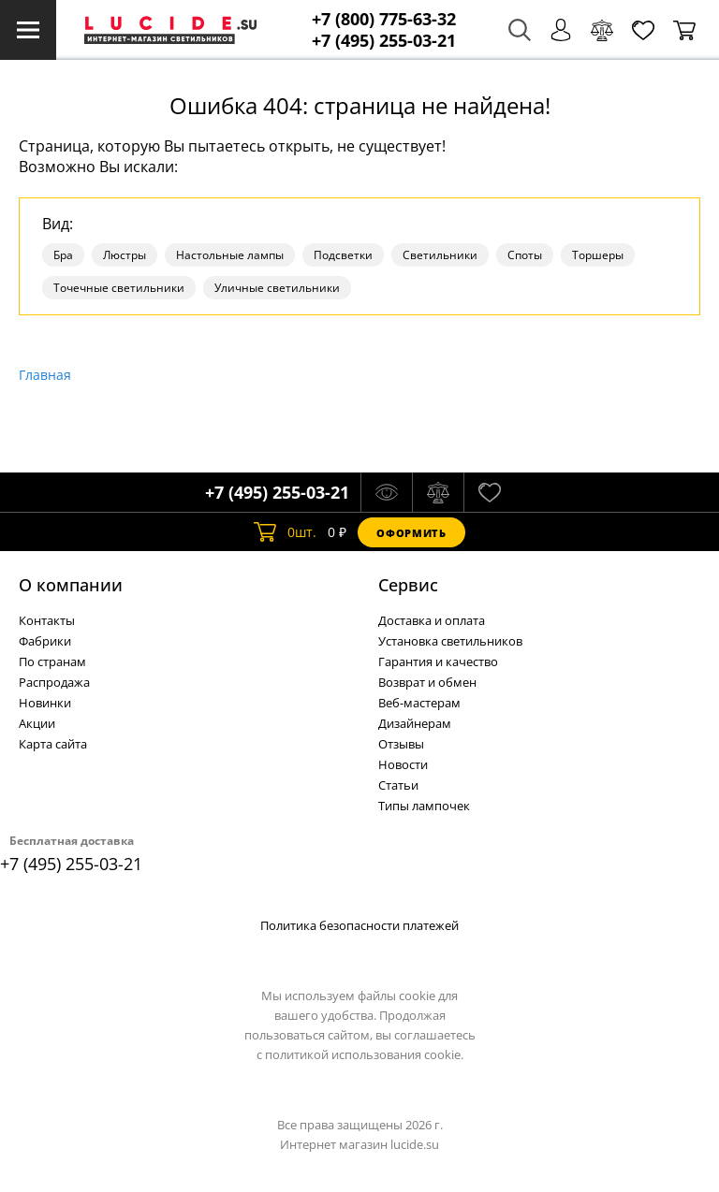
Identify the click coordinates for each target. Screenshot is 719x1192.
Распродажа (54, 682)
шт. (285, 532)
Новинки (45, 702)
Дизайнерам (414, 723)
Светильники (440, 255)
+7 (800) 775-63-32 (384, 19)
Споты (524, 255)
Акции (37, 723)
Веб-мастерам (419, 702)
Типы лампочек (424, 805)
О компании (71, 585)
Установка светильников (450, 640)
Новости (403, 764)
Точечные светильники (118, 288)
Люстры (124, 255)
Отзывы (401, 743)
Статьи (398, 785)
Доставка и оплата (431, 620)
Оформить (411, 533)
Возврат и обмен (427, 682)
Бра (63, 255)
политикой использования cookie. (364, 1054)
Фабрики (45, 640)
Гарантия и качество (438, 661)
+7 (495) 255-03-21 (384, 40)
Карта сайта (53, 743)
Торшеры (598, 255)
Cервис (408, 585)
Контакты (47, 620)
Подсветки (343, 255)
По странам (52, 661)
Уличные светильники (277, 288)
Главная (45, 375)
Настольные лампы (230, 255)
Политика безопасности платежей (359, 925)
